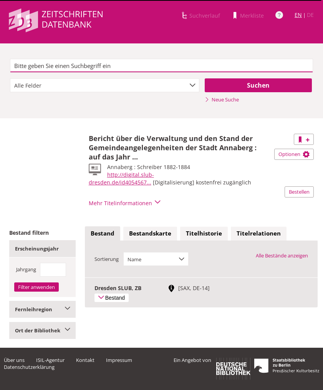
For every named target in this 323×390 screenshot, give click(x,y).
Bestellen (299, 191)
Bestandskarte (150, 233)
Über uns (14, 360)
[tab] (102, 233)
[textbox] (161, 66)
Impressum (119, 360)
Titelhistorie (204, 233)
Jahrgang (26, 269)
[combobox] (104, 85)
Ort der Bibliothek (42, 330)
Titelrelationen (259, 233)
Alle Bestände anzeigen (282, 255)
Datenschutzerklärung (29, 366)
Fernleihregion (42, 309)
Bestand (102, 233)
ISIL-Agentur (50, 360)
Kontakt (85, 360)
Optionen (294, 154)
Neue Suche (222, 99)
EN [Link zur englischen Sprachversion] (298, 14)
